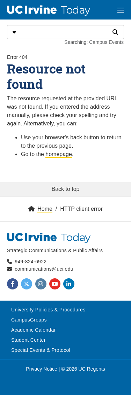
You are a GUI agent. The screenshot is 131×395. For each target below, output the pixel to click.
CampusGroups (29, 320)
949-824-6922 (30, 261)
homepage (58, 154)
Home (44, 209)
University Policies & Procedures (48, 309)
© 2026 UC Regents (83, 369)
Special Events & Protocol (40, 350)
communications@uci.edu (44, 269)
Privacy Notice (41, 369)
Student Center (28, 340)
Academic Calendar (33, 330)
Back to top (65, 189)
